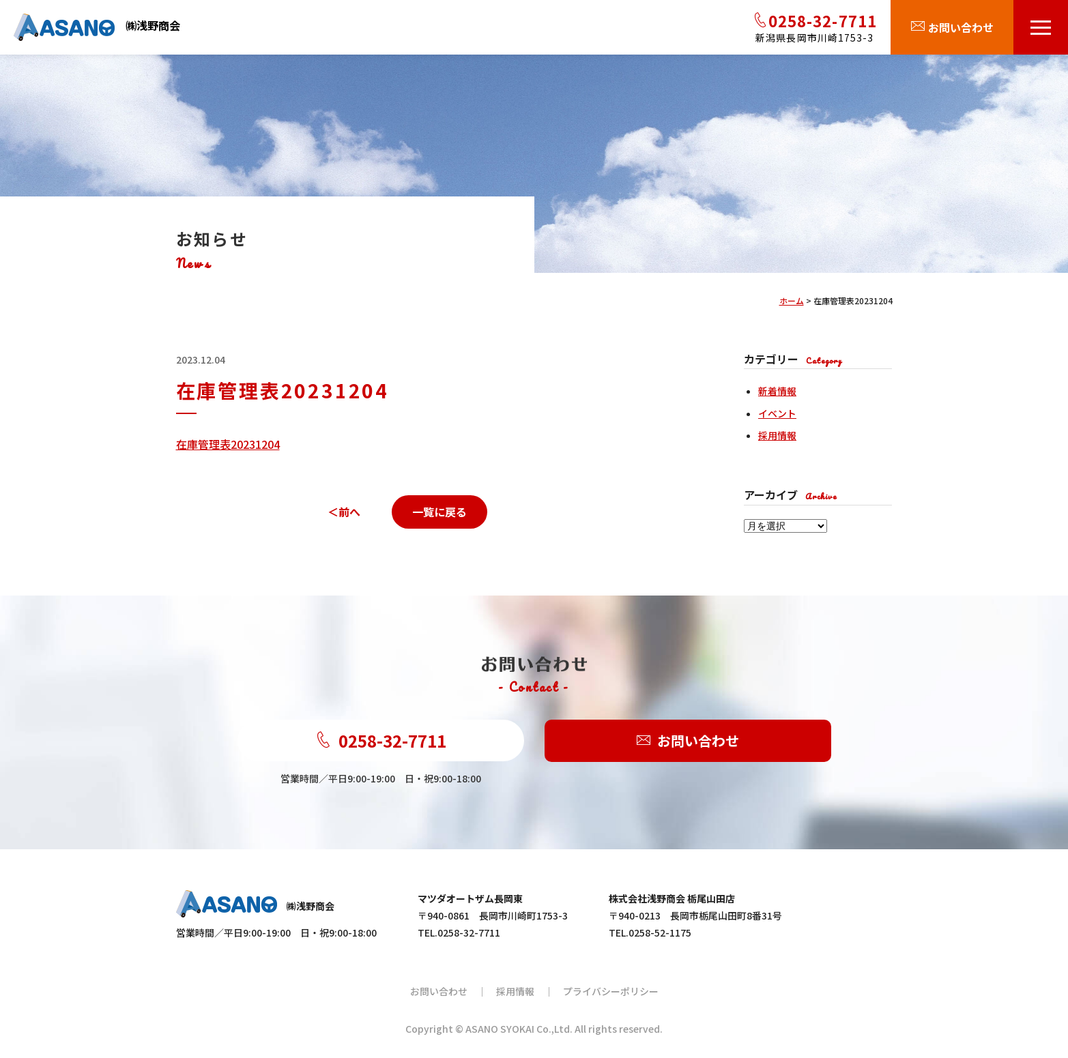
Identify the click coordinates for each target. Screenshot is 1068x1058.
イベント (777, 413)
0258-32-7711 (380, 740)
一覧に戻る (439, 511)
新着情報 (777, 391)
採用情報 (777, 435)
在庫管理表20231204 (228, 444)
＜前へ (344, 511)
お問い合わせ (688, 741)
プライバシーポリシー (611, 991)
